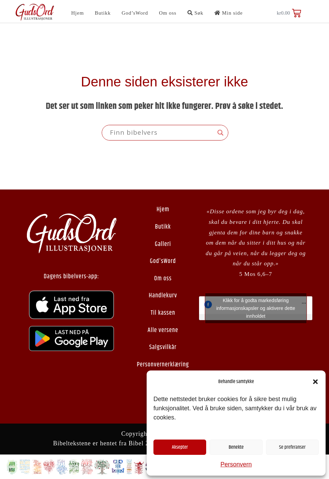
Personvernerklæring (163, 364)
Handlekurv (163, 295)
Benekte (236, 447)
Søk (195, 13)
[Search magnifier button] (220, 132)
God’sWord (134, 13)
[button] (315, 381)
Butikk (103, 13)
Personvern (236, 464)
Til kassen (163, 313)
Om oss (167, 13)
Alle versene (163, 330)
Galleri (163, 244)
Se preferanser (292, 447)
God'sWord (163, 261)
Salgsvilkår (163, 347)
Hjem (77, 13)
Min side (228, 13)
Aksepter (180, 447)
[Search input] (162, 132)
